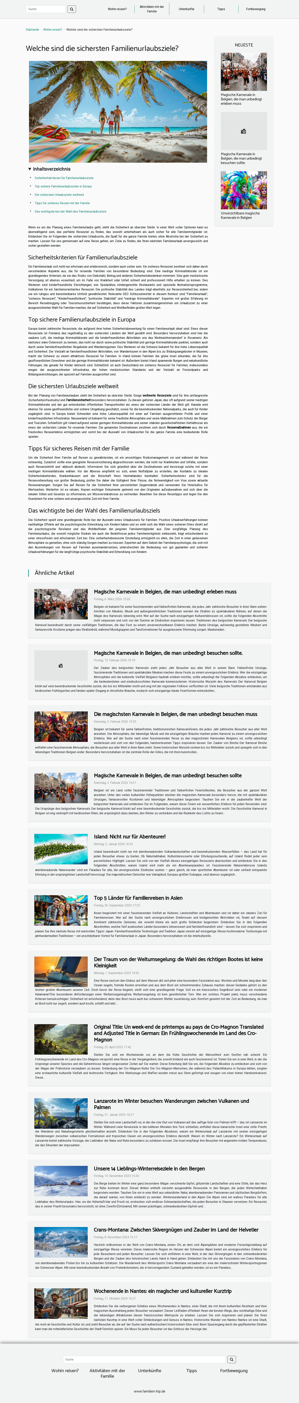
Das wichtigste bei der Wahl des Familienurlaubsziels (70, 211)
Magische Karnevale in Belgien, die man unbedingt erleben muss (241, 99)
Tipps (221, 9)
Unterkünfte (186, 9)
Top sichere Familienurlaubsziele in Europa (63, 186)
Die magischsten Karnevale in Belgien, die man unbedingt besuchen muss (175, 714)
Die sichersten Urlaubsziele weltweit (59, 195)
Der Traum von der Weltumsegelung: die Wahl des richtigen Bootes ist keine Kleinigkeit (178, 962)
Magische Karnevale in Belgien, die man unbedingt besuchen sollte (168, 775)
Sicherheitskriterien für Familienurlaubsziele (64, 178)
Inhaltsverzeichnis (51, 169)
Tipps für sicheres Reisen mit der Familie (62, 203)
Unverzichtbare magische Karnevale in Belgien (240, 215)
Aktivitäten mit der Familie (152, 9)
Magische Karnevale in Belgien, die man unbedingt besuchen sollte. (241, 158)
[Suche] (46, 9)
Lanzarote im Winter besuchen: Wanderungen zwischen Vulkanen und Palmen (171, 1104)
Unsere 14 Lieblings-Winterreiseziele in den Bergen (149, 1169)
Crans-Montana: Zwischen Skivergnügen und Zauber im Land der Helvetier (176, 1230)
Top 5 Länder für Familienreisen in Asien (138, 898)
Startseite (32, 29)
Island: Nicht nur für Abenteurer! (129, 837)
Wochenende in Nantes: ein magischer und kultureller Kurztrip (162, 1291)
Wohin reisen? (117, 9)
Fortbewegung (255, 9)
